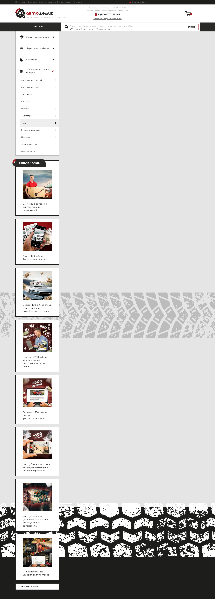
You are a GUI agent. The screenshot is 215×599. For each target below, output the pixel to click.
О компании (21, 2)
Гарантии (51, 2)
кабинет (140, 2)
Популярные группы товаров (37, 71)
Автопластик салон (30, 87)
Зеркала (25, 109)
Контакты (77, 2)
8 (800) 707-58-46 (109, 14)
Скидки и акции (64, 2)
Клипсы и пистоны (29, 144)
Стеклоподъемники (30, 130)
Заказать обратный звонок (107, 19)
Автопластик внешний (31, 80)
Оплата (42, 2)
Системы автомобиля (38, 37)
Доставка (32, 2)
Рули (23, 123)
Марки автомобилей (37, 48)
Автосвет (25, 102)
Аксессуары (32, 60)
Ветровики (26, 94)
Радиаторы (26, 116)
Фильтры (25, 137)
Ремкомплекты (28, 151)
